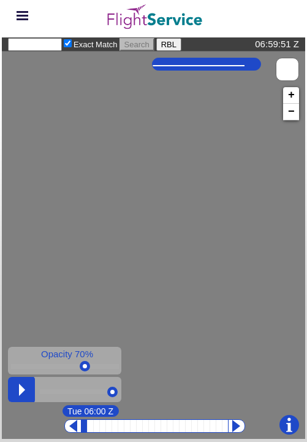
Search (136, 44)
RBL (168, 44)
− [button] (291, 111)
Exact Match (96, 44)
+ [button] (291, 95)
